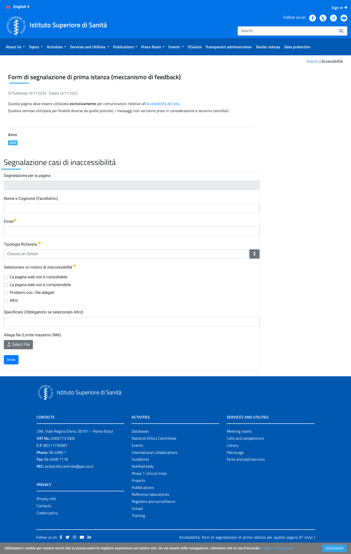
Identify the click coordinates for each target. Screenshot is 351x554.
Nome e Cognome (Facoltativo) (31, 198)
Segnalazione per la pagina (27, 175)
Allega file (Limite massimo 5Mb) (32, 335)
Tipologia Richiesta (22, 244)
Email (10, 221)
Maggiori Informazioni (277, 548)
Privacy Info (46, 499)
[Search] (286, 31)
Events (312, 61)
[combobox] (127, 254)
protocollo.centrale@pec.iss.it (69, 466)
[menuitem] (15, 47)
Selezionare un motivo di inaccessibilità (40, 267)
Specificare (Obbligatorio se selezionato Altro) (43, 312)
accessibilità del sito (162, 104)
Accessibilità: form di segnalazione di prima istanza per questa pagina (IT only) (245, 537)
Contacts (44, 506)
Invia (11, 359)
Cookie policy (47, 513)
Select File (18, 344)
